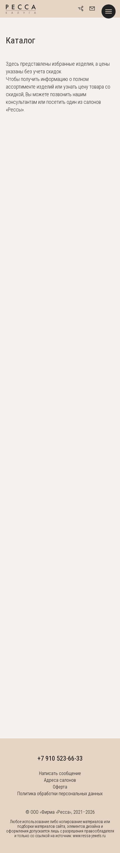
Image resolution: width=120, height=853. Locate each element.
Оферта (60, 787)
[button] (92, 8)
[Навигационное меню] (108, 11)
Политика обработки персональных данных (60, 793)
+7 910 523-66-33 (60, 758)
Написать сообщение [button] (60, 773)
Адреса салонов (60, 780)
